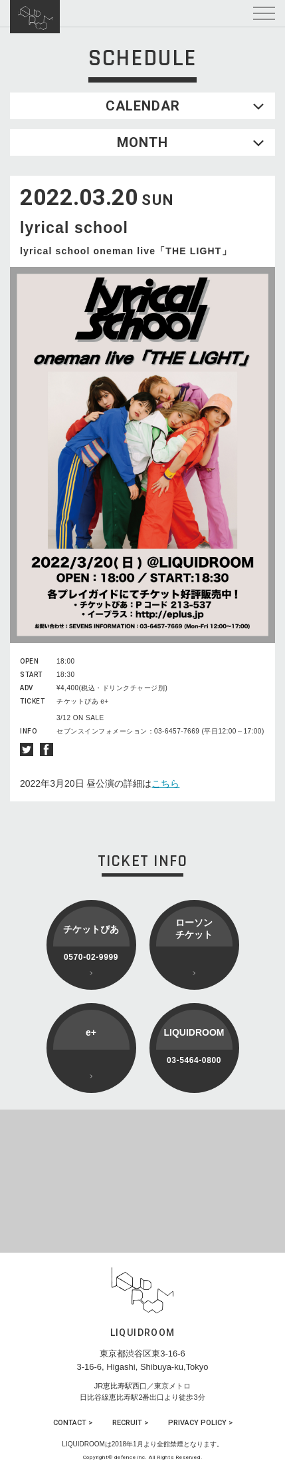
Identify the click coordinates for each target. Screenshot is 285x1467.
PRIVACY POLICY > (200, 1422)
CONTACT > (72, 1422)
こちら (165, 783)
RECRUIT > (130, 1422)
